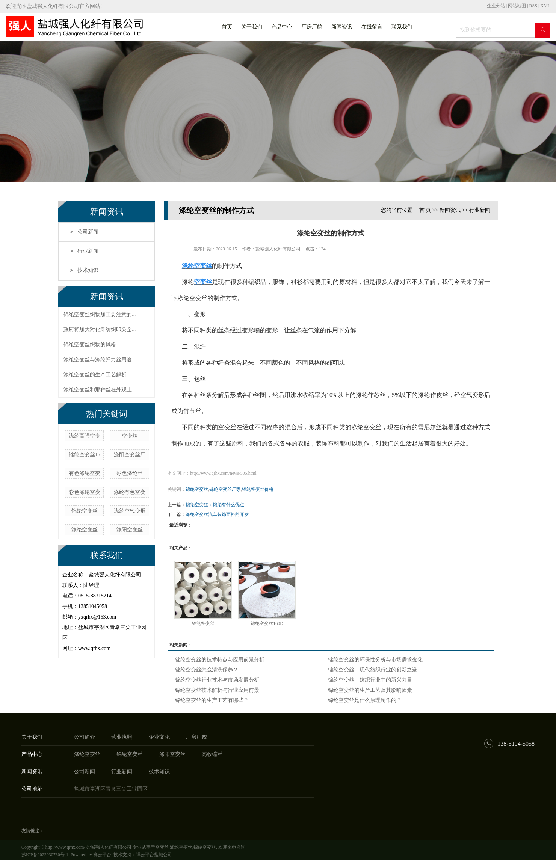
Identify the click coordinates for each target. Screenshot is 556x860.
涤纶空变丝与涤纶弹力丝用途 (97, 359)
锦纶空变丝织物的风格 (89, 344)
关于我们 (251, 27)
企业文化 (159, 737)
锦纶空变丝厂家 (225, 489)
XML (545, 5)
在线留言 (371, 27)
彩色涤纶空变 (84, 492)
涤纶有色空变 (129, 492)
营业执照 (121, 737)
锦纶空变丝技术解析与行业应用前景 (217, 690)
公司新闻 (87, 232)
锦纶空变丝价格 (257, 489)
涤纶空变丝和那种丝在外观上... (99, 389)
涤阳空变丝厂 (129, 454)
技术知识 (87, 270)
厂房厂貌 (311, 27)
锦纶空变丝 (84, 511)
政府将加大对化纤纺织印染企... (99, 329)
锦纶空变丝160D (267, 623)
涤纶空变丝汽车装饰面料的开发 (217, 514)
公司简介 (84, 737)
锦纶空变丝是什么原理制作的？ (365, 700)
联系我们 (401, 27)
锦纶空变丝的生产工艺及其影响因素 (370, 690)
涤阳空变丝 (129, 530)
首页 (227, 27)
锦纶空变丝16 (84, 454)
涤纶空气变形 (129, 511)
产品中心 (281, 27)
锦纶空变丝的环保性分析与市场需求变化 (375, 659)
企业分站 (496, 5)
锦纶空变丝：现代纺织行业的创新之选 (372, 670)
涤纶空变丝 (84, 530)
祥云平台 (102, 854)
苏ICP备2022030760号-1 (44, 854)
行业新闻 (87, 251)
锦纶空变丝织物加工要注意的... (99, 314)
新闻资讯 (341, 27)
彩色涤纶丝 (129, 473)
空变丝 (129, 436)
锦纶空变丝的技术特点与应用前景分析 (219, 659)
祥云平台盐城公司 (154, 854)
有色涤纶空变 (84, 473)
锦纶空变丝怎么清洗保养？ (206, 670)
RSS (533, 5)
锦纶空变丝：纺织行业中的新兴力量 (370, 680)
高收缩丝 (212, 754)
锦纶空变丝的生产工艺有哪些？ (212, 700)
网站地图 (517, 5)
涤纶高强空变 (84, 436)
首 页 (425, 210)
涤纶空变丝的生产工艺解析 (95, 374)
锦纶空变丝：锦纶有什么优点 (215, 504)
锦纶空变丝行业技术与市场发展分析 (217, 680)
